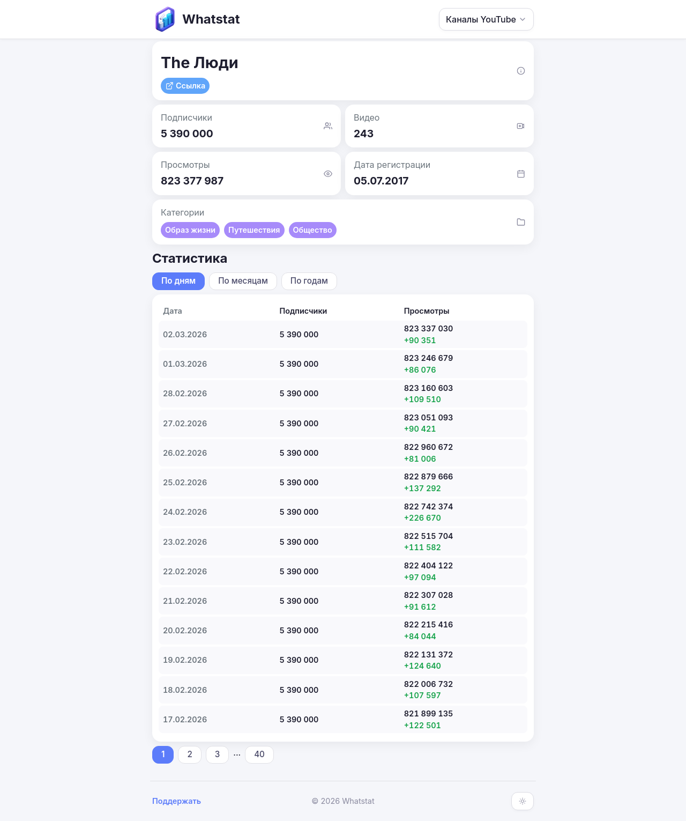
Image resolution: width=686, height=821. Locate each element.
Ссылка (185, 85)
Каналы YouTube (486, 19)
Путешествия (254, 229)
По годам (309, 281)
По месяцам (243, 281)
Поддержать (176, 800)
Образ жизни (190, 229)
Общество (312, 229)
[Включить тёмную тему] (522, 801)
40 (259, 754)
